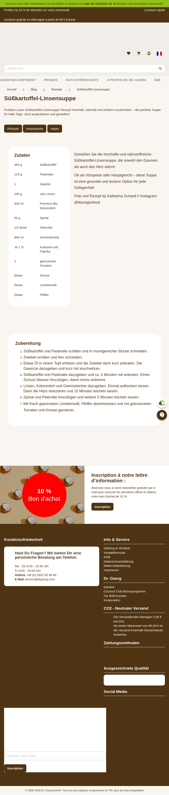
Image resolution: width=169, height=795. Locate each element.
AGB (107, 557)
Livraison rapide (154, 10)
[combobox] (84, 68)
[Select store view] (159, 53)
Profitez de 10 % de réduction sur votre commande (37, 10)
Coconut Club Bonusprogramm (125, 591)
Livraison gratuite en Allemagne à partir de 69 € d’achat (39, 19)
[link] (149, 53)
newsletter (57, 3)
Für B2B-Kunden (115, 596)
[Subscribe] (15, 768)
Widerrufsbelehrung (117, 565)
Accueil (11, 89)
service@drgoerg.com (35, 579)
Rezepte (56, 89)
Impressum (111, 570)
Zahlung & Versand (117, 548)
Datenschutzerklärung (118, 561)
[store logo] (84, 38)
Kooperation (112, 600)
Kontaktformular (114, 552)
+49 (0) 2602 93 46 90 (35, 575)
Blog (34, 89)
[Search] (160, 68)
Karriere (109, 587)
